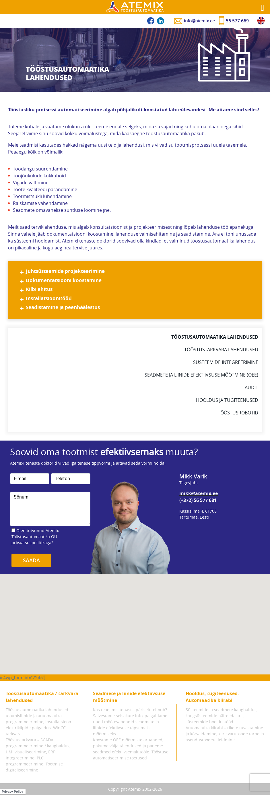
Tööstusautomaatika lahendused (214, 337)
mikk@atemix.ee (198, 493)
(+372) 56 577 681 (198, 500)
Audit (251, 387)
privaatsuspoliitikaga (31, 542)
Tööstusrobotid (238, 413)
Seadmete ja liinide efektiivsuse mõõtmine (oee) (201, 375)
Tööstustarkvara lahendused (221, 349)
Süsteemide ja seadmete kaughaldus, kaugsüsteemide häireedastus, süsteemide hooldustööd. (221, 715)
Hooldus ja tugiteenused (227, 400)
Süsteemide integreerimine (225, 362)
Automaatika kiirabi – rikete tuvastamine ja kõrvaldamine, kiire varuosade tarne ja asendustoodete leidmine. (225, 733)
